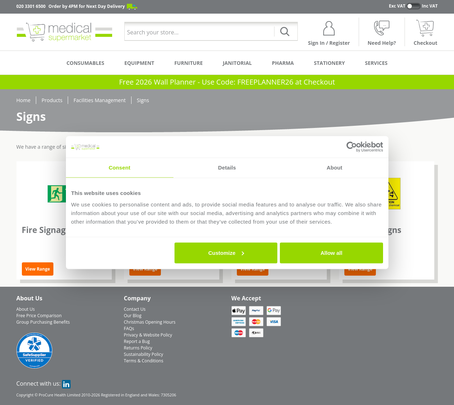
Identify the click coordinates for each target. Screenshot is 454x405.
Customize (226, 252)
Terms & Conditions (143, 361)
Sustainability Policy (143, 354)
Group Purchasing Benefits (43, 322)
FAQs (129, 328)
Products (52, 100)
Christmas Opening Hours (150, 322)
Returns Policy (138, 348)
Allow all (332, 252)
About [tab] (335, 168)
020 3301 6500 (31, 6)
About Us (25, 309)
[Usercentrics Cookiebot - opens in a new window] (351, 147)
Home (23, 100)
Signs (143, 100)
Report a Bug (137, 341)
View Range (37, 269)
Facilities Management (99, 100)
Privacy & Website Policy (148, 335)
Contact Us (135, 309)
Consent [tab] (119, 168)
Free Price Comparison (39, 316)
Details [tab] (227, 168)
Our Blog (133, 316)
